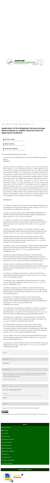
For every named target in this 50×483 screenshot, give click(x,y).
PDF (6, 352)
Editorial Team (6, 427)
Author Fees (5, 454)
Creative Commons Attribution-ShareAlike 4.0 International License (31, 414)
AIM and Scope (6, 436)
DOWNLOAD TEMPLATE (25, 469)
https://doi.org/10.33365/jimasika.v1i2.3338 (32, 313)
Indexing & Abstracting (8, 439)
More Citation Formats (9, 379)
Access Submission (7, 448)
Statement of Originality (8, 460)
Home (3, 124)
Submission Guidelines (8, 451)
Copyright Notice (6, 457)
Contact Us (5, 433)
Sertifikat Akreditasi (7, 463)
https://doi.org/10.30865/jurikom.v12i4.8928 (15, 154)
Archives (8, 124)
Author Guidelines (7, 442)
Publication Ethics (6, 445)
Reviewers (5, 430)
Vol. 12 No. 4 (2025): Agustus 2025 (20, 124)
